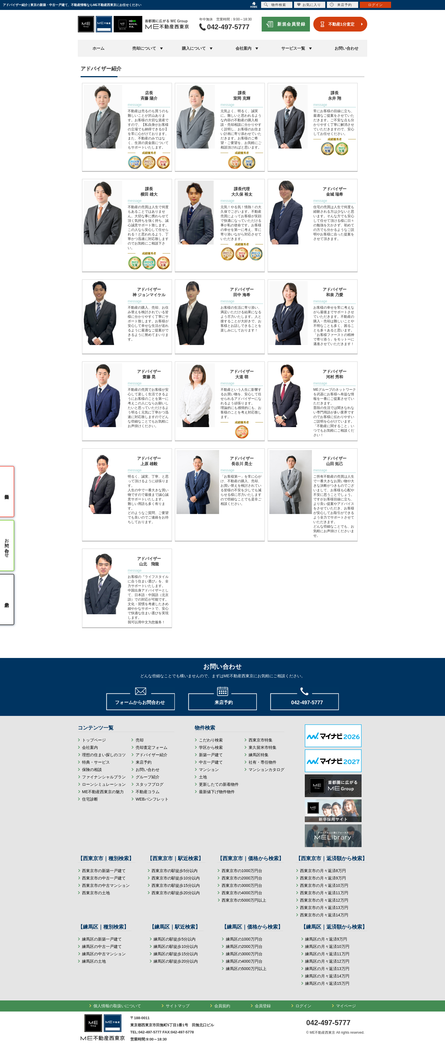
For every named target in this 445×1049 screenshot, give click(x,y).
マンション (209, 769)
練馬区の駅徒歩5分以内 (175, 939)
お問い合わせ (346, 48)
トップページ (94, 740)
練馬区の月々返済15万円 (327, 983)
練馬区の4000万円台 (244, 961)
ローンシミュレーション (104, 784)
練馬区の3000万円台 (244, 954)
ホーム (98, 48)
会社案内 (90, 747)
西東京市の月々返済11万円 (324, 893)
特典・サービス (96, 762)
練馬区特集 (258, 755)
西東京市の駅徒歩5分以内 (175, 870)
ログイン (303, 1006)
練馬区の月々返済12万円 (327, 961)
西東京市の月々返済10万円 (324, 885)
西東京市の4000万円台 (242, 893)
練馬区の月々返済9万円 (326, 939)
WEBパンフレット (152, 799)
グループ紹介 (147, 777)
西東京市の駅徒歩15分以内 (176, 885)
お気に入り (309, 5)
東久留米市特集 (262, 747)
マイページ (346, 1006)
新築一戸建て (211, 755)
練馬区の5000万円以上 (246, 968)
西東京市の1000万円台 (242, 870)
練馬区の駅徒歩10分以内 (176, 946)
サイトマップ (178, 1006)
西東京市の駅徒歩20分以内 (176, 893)
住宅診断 (90, 799)
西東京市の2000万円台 (242, 878)
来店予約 (144, 762)
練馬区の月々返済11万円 (327, 954)
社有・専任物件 (262, 762)
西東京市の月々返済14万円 (324, 915)
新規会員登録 (291, 24)
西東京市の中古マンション (106, 885)
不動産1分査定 (341, 24)
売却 (140, 740)
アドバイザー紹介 (151, 755)
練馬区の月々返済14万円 (327, 976)
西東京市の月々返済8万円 (323, 870)
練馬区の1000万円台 (244, 939)
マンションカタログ (266, 769)
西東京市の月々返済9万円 (323, 878)
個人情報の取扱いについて (117, 1006)
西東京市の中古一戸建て (104, 878)
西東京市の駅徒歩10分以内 (176, 878)
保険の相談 (92, 769)
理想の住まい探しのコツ (104, 755)
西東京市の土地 (96, 893)
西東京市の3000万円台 (242, 885)
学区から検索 (211, 747)
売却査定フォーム (151, 747)
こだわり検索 (211, 740)
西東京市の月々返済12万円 (324, 900)
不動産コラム (147, 791)
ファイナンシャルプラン (104, 777)
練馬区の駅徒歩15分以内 (176, 954)
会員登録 (263, 1006)
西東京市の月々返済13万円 (324, 907)
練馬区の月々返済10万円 (327, 946)
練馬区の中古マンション (104, 954)
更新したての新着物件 (219, 784)
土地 (203, 777)
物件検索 (275, 5)
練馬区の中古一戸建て (102, 946)
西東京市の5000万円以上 (244, 900)
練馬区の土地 (94, 961)
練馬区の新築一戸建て (102, 939)
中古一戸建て (211, 762)
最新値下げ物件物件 (217, 791)
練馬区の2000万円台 (244, 946)
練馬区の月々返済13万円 (327, 968)
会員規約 (222, 1006)
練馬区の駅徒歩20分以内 (176, 961)
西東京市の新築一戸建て (104, 870)
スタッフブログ (149, 784)
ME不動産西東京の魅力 (103, 791)
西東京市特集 (260, 740)
